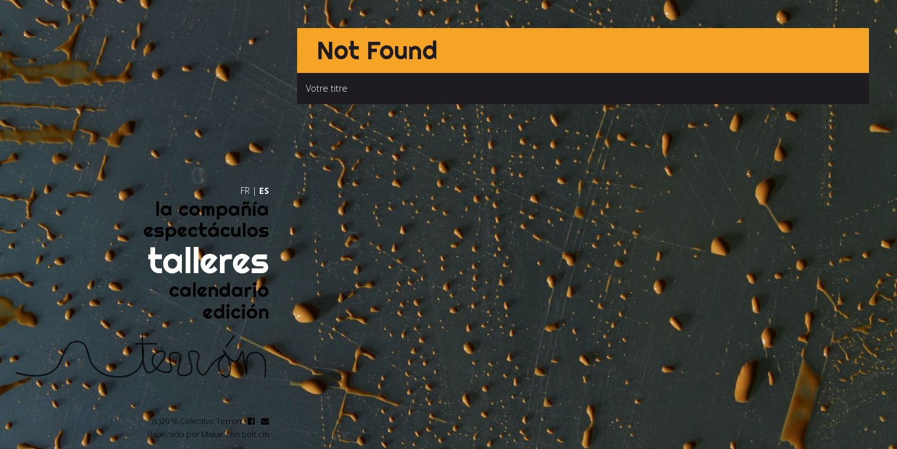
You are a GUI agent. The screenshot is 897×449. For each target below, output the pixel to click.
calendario (219, 290)
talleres (208, 260)
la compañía (212, 208)
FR (245, 190)
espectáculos (206, 230)
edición (235, 311)
